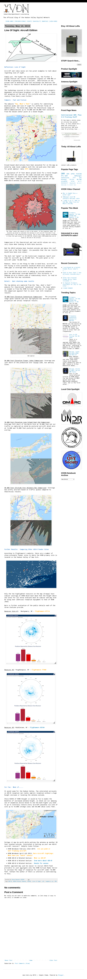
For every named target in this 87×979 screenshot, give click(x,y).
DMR (63, 173)
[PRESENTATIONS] (20, 21)
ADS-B (10, 881)
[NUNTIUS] (45, 21)
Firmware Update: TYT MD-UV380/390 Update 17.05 (75, 215)
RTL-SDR (64, 176)
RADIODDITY (64, 183)
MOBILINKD (63, 185)
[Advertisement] (31, 946)
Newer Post (8, 960)
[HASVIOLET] (37, 21)
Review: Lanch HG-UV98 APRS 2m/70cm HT (74, 353)
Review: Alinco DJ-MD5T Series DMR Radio (74, 370)
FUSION (79, 174)
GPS (80, 178)
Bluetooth (72, 183)
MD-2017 (79, 183)
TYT (74, 178)
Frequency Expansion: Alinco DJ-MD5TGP (73, 318)
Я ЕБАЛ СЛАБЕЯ (68, 288)
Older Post (53, 960)
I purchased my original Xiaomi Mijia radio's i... (71, 269)
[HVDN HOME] (9, 21)
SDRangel (78, 176)
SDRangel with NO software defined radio (71, 197)
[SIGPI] (29, 21)
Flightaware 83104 (37, 727)
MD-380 (79, 179)
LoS (43, 881)
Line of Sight (36, 881)
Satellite (65, 178)
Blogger (61, 975)
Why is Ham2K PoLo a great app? (70, 194)
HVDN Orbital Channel (19, 881)
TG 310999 (70, 185)
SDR (56, 881)
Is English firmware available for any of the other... (72, 284)
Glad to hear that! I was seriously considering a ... (72, 274)
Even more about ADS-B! (43, 861)
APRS (73, 174)
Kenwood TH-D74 (67, 179)
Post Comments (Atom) (22, 963)
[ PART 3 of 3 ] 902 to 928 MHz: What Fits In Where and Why (71, 202)
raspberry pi (49, 881)
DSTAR (72, 181)
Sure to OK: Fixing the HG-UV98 (74, 336)
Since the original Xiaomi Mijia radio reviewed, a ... (70, 279)
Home (31, 960)
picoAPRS (64, 181)
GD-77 (80, 181)
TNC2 (74, 185)
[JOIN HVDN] (53, 21)
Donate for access (41, 863)
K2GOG (29, 881)
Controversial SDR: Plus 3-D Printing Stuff (71, 116)
